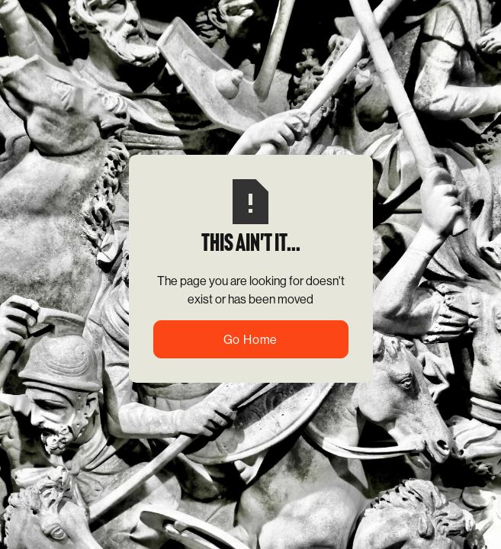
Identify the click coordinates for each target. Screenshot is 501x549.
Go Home (250, 339)
